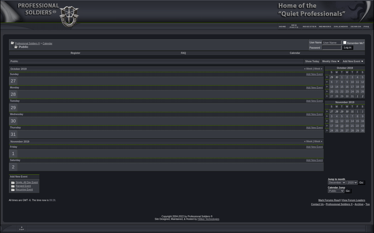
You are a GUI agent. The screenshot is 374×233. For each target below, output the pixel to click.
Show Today (312, 61)
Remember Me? (353, 43)
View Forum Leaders (353, 200)
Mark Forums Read (329, 200)
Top (367, 204)
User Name (316, 42)
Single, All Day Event (27, 182)
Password (315, 47)
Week (308, 68)
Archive (359, 204)
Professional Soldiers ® (27, 43)
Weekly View (329, 61)
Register (75, 53)
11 (336, 121)
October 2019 (345, 67)
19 (342, 125)
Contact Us (317, 204)
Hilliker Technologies (208, 219)
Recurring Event (24, 189)
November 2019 (345, 102)
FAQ (183, 53)
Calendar (47, 43)
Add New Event (351, 61)
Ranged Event (23, 186)
